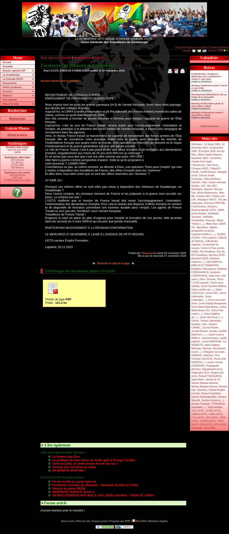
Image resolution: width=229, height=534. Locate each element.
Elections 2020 (216, 255)
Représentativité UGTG (203, 210)
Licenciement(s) (209, 338)
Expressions (10, 83)
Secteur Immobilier (211, 393)
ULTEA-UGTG (213, 410)
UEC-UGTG (197, 410)
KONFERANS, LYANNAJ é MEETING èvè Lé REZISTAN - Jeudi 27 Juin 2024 (206, 76)
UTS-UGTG (206, 424)
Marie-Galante (212, 345)
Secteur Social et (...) (213, 400)
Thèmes (213, 47)
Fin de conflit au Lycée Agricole (74, 481)
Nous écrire (67, 521)
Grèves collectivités (211, 320)
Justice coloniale (217, 182)
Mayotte (208, 189)
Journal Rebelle (210, 327)
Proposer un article (196, 47)
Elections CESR (199, 258)
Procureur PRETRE (214, 203)
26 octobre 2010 (206, 151)
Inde (204, 324)
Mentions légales (158, 521)
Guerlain (195, 182)
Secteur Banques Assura (204, 386)
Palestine (208, 355)
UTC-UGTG (197, 417)
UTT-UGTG (220, 424)
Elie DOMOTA (214, 262)
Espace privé (99, 521)
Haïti (204, 182)
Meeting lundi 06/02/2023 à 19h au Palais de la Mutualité (209, 95)
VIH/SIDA (208, 217)
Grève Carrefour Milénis (213, 286)
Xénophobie (197, 220)
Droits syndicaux (12, 87)
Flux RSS (139, 521)
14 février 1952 (212, 144)
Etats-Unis (214, 275)
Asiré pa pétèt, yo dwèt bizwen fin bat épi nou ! (85, 463)
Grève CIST (212, 293)
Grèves (195, 320)
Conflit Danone (208, 172)
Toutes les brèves (209, 126)
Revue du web (11, 104)
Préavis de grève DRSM (68, 488)
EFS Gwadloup (199, 255)
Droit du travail (206, 175)
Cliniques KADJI (199, 168)
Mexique (207, 348)
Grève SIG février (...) (211, 317)
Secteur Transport (200, 404)
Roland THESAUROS (210, 376)
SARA (221, 210)
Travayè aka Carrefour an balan (74, 467)
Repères (7, 95)
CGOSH (195, 237)
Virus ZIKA (209, 428)
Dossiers (7, 91)
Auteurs (224, 47)
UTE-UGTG (211, 417)
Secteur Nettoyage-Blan (204, 397)
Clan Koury (212, 165)
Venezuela (196, 428)
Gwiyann (196, 324)
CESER (221, 234)
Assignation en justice (202, 231)
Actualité (7, 66)
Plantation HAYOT (207, 199)
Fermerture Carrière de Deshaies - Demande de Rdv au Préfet (95, 485)
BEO (205, 158)
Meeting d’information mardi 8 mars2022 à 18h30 (207, 113)
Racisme (212, 206)
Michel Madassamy (207, 192)
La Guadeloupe (11, 75)
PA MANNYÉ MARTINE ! (69, 470)
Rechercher (17, 118)
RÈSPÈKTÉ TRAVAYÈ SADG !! (73, 492)
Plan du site (83, 521)
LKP (203, 186)
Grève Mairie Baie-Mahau (204, 307)
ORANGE (196, 355)
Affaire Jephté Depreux (210, 154)
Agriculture (202, 227)
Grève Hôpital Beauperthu (212, 303)
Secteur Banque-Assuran (204, 383)
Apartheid (196, 158)
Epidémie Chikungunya (203, 269)
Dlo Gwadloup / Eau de (212, 251)
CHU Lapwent (209, 237)
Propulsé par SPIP (119, 521)
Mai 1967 (212, 186)
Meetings (196, 348)
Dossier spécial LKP (14, 70)
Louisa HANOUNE (211, 341)
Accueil (179, 47)
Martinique (196, 189)
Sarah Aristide (198, 213)
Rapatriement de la (212, 369)
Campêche (215, 158)
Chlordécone (198, 165)
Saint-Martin (197, 379)
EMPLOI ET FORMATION (205, 265)
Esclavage (196, 179)
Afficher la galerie (17, 135)
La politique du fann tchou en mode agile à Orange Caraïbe (93, 460)
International (10, 99)
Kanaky (195, 186)
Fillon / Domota (207, 279)
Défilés (194, 251)
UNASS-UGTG (199, 414)
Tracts (98, 57)
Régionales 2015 (200, 372)
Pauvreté (210, 220)
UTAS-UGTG (216, 414)
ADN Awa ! (197, 144)
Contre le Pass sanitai (212, 248)
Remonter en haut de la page (113, 263)
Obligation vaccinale (213, 352)
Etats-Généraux (212, 179)
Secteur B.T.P (213, 379)
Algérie (213, 227)
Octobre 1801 (203, 196)
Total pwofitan (215, 407)
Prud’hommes (198, 206)
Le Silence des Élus (66, 456)
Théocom (147, 253)
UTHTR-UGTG (208, 421)
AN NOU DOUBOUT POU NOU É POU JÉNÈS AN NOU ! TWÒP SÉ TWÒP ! (103, 495)
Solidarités (213, 213)
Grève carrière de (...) (202, 289)
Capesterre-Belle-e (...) (203, 234)
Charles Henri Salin (201, 161)
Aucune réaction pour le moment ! (60, 80)
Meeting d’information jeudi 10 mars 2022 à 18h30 (207, 104)
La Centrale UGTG (13, 79)
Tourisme (196, 217)
